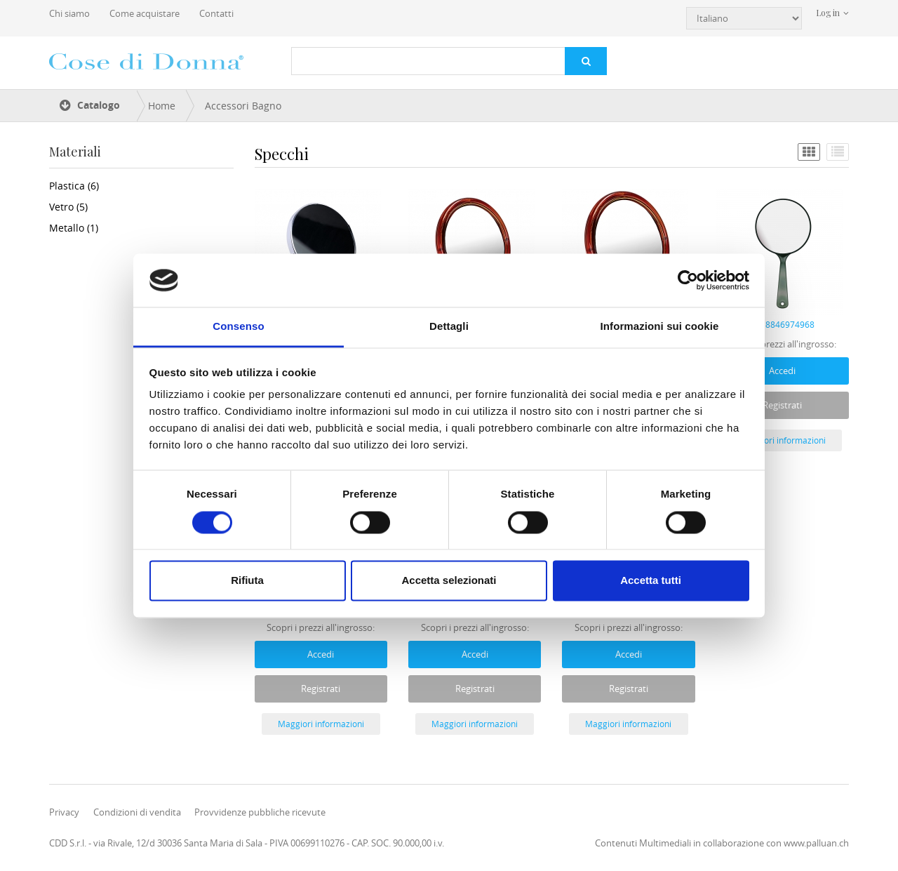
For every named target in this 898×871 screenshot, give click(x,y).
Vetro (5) (68, 206)
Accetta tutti (650, 581)
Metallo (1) (73, 227)
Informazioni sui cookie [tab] (660, 327)
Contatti (216, 13)
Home (161, 105)
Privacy (64, 812)
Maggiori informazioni (782, 440)
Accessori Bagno (243, 105)
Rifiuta (247, 581)
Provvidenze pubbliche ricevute (260, 812)
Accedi (782, 370)
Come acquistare (144, 13)
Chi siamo (69, 13)
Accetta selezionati (448, 581)
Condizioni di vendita (137, 812)
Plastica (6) (74, 185)
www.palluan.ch (816, 843)
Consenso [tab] (238, 327)
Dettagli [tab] (449, 327)
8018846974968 (783, 324)
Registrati (782, 405)
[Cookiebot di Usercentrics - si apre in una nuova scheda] (687, 280)
